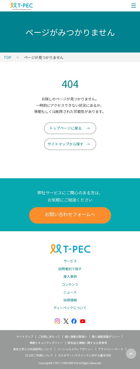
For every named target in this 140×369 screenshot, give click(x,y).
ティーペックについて (70, 307)
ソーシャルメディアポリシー (75, 349)
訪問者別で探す (70, 268)
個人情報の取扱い (76, 336)
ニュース (70, 292)
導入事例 (70, 276)
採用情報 (70, 300)
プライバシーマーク (110, 349)
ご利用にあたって (49, 336)
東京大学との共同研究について (32, 349)
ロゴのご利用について (39, 355)
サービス (70, 260)
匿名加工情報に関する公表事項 (87, 343)
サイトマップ (24, 336)
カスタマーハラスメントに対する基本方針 (84, 355)
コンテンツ (70, 284)
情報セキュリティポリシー (46, 343)
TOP (7, 57)
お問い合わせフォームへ (70, 214)
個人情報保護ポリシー (106, 336)
